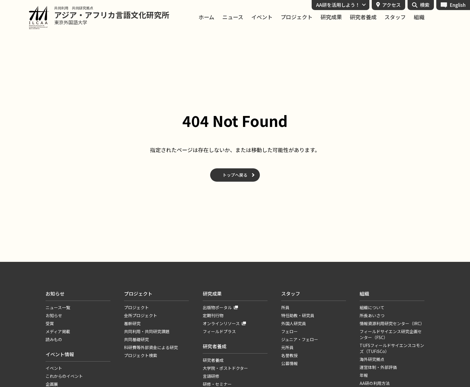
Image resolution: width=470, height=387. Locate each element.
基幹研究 (132, 323)
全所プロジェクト (140, 315)
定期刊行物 (213, 315)
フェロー (289, 331)
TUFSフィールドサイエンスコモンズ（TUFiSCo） (392, 348)
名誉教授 (289, 355)
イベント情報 (60, 354)
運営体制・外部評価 (378, 367)
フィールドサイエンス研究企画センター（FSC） (391, 334)
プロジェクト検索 (140, 355)
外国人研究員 (293, 323)
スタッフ (395, 17)
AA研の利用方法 (375, 383)
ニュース (232, 17)
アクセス (391, 4)
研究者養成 (363, 17)
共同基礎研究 (136, 339)
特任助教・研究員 (297, 315)
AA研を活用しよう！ (338, 4)
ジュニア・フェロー (299, 339)
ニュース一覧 (58, 307)
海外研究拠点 (372, 359)
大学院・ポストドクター (225, 368)
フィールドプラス (219, 331)
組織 (419, 17)
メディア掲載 (58, 331)
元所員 (287, 347)
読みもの (54, 339)
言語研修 (211, 376)
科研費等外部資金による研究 (151, 347)
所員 (285, 307)
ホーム (206, 17)
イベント (262, 17)
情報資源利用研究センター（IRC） (392, 323)
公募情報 (289, 363)
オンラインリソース (221, 323)
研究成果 (331, 17)
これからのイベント (64, 376)
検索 (424, 4)
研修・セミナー (217, 384)
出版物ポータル (217, 307)
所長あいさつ (372, 315)
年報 (364, 375)
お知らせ (55, 293)
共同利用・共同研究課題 (147, 331)
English (458, 4)
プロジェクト (297, 17)
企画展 (52, 384)
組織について (372, 307)
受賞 (50, 323)
